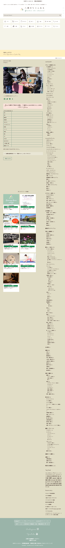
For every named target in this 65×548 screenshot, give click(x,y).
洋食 (47, 124)
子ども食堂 (48, 113)
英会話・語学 (48, 421)
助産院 (47, 353)
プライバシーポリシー (45, 521)
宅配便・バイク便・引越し (51, 258)
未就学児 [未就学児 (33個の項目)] (47, 485)
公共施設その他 (49, 214)
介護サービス (49, 323)
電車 (48, 298)
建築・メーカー (50, 280)
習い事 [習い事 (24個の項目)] (59, 485)
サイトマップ (21, 521)
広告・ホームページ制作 (51, 202)
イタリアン (49, 127)
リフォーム (49, 255)
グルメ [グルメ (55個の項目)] (54, 473)
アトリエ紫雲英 (48, 504)
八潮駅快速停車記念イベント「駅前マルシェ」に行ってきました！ (17, 153)
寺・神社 (48, 219)
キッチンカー (48, 93)
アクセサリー (48, 430)
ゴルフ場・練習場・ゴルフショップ (52, 444)
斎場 (48, 304)
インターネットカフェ (50, 433)
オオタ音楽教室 (48, 495)
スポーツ (48, 441)
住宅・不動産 (49, 276)
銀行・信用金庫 (49, 462)
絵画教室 (48, 416)
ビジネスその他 (49, 195)
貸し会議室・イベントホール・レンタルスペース (54, 259)
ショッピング (48, 138)
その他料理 (48, 66)
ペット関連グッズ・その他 (51, 270)
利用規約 (16, 521)
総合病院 (48, 370)
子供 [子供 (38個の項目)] (59, 482)
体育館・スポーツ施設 (50, 212)
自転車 (48, 344)
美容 (47, 381)
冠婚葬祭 (48, 302)
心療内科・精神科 (49, 361)
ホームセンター (49, 168)
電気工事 (48, 262)
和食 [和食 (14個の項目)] (53, 480)
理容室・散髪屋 (49, 389)
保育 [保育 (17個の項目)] (51, 476)
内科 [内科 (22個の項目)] (51, 480)
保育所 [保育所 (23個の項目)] (56, 476)
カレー (48, 128)
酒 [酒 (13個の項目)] (48, 486)
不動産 (49, 278)
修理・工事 (49, 286)
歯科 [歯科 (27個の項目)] (53, 485)
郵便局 (47, 225)
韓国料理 (48, 81)
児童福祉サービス (50, 325)
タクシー (48, 293)
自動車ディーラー (50, 341)
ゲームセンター (49, 436)
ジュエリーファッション (51, 155)
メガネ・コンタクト (50, 170)
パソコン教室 (48, 402)
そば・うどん (49, 105)
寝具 (47, 179)
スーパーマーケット (50, 151)
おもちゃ (48, 142)
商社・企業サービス (50, 200)
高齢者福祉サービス (50, 328)
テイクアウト (48, 97)
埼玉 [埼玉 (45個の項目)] (57, 480)
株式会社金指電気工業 (49, 502)
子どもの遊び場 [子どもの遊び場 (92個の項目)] (54, 482)
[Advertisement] (32, 39)
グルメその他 (48, 95)
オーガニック (48, 83)
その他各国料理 (49, 69)
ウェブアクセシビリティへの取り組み (33, 521)
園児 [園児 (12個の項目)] (54, 480)
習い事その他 (48, 418)
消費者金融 (48, 458)
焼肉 (48, 80)
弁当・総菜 (49, 78)
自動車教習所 (48, 419)
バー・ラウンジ (49, 117)
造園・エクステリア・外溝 (51, 290)
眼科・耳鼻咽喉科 (49, 368)
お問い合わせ (46, 524)
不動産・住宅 (48, 275)
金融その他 (48, 460)
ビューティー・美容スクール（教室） (53, 404)
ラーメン (48, 75)
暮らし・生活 (48, 247)
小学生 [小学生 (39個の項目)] (51, 483)
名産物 (48, 133)
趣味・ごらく (48, 428)
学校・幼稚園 (48, 231)
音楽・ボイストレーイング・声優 (52, 425)
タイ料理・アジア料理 (50, 71)
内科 (47, 352)
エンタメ (48, 432)
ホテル (48, 309)
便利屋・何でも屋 (50, 319)
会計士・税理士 (49, 317)
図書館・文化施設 (49, 218)
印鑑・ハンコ (48, 175)
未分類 (47, 347)
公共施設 (47, 211)
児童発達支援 (48, 300)
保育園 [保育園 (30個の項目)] (53, 476)
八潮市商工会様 (33, 543)
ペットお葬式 (49, 267)
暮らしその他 (48, 312)
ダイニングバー (49, 116)
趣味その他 (48, 450)
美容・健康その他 (49, 394)
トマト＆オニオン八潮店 (50, 500)
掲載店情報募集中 (38, 1)
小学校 (47, 240)
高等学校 (48, 244)
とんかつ (48, 106)
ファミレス (49, 72)
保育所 (47, 236)
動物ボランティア (49, 228)
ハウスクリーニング (50, 253)
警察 (47, 223)
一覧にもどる (7, 158)
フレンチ (48, 130)
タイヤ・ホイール (50, 334)
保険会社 (48, 196)
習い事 (47, 397)
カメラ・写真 (48, 143)
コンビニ (48, 145)
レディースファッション (51, 160)
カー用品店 (49, 331)
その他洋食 (49, 125)
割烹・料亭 (49, 108)
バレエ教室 (48, 400)
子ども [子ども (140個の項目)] (49, 482)
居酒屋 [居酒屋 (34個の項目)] (54, 483)
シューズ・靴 (49, 154)
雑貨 (47, 188)
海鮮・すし (49, 111)
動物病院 (48, 355)
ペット (47, 266)
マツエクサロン (49, 387)
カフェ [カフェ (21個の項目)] (51, 473)
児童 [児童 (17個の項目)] (58, 476)
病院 (46, 350)
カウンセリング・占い (50, 316)
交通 (47, 292)
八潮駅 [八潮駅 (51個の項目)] (57, 478)
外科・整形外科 (49, 357)
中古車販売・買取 (50, 339)
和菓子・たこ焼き (50, 91)
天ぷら (48, 109)
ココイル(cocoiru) (48, 511)
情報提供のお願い (34, 524)
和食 (47, 99)
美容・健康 (48, 373)
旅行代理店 (48, 204)
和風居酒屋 (49, 119)
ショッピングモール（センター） (52, 149)
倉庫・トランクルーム (50, 256)
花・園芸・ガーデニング (51, 184)
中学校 (47, 233)
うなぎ (48, 100)
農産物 (48, 135)
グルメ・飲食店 (49, 65)
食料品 (47, 190)
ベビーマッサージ (49, 264)
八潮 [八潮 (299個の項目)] (46, 478)
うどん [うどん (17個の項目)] (46, 473)
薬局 (47, 186)
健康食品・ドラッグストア (51, 173)
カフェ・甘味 (48, 85)
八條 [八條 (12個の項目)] (60, 476)
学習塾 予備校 (49, 412)
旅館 (48, 310)
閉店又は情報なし (49, 465)
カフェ (48, 87)
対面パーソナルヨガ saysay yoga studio (53, 508)
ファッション (48, 152)
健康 (47, 375)
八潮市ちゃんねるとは (28, 1)
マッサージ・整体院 (50, 376)
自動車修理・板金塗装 (50, 342)
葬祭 (48, 303)
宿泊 (47, 307)
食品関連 (48, 207)
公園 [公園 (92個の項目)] (49, 480)
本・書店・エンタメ (50, 181)
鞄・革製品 (49, 166)
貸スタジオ (49, 439)
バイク (48, 336)
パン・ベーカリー (50, 90)
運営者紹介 (27, 524)
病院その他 (48, 364)
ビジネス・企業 (49, 193)
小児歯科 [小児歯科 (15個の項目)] (48, 483)
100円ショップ (49, 140)
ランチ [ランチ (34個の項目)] (57, 474)
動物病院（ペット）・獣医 (51, 273)
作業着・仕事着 (49, 161)
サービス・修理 (49, 249)
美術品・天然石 (49, 182)
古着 (48, 163)
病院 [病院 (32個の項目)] (57, 485)
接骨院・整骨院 (49, 378)
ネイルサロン (49, 384)
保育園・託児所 (49, 235)
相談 (47, 314)
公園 (47, 216)
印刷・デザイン (49, 198)
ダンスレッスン (49, 398)
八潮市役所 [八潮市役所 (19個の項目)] (54, 478)
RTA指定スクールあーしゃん (50, 506)
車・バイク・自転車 (50, 330)
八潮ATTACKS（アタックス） (51, 497)
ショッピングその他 (50, 147)
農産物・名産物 (49, 132)
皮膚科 (47, 366)
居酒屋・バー (48, 114)
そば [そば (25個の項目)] (49, 473)
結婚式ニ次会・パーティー (51, 122)
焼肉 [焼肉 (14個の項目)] (55, 485)
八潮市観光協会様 (25, 543)
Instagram (32, 529)
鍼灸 (48, 379)
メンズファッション (50, 158)
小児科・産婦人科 (49, 359)
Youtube (32, 534)
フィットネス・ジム (50, 447)
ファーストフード (50, 74)
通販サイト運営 (49, 454)
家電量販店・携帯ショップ (51, 177)
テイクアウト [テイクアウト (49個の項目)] (49, 474)
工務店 (49, 279)
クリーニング (49, 250)
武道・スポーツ (49, 414)
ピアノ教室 (48, 407)
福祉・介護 (48, 322)
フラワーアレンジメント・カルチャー (53, 409)
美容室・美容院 (49, 390)
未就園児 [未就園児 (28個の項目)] (60, 483)
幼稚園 (47, 242)
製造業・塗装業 (49, 205)
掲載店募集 (41, 524)
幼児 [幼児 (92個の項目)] (57, 483)
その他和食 (49, 103)
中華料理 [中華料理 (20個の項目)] (48, 476)
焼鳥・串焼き (49, 120)
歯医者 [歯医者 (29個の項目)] (50, 485)
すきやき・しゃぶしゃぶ (51, 68)
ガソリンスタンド (50, 333)
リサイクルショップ (50, 172)
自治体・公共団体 (49, 221)
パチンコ (48, 438)
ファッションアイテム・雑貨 (51, 157)
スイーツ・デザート (50, 88)
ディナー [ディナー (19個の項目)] (54, 474)
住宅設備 (48, 283)
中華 (48, 77)
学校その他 (48, 238)
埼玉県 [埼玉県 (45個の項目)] (59, 480)
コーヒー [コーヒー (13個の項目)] (57, 473)
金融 (46, 457)
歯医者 (47, 363)
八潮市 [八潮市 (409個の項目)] (50, 478)
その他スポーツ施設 (50, 442)
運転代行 (48, 296)
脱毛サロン (49, 392)
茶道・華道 (48, 423)
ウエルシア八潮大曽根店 (50, 493)
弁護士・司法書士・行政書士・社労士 (52, 320)
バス (48, 295)
